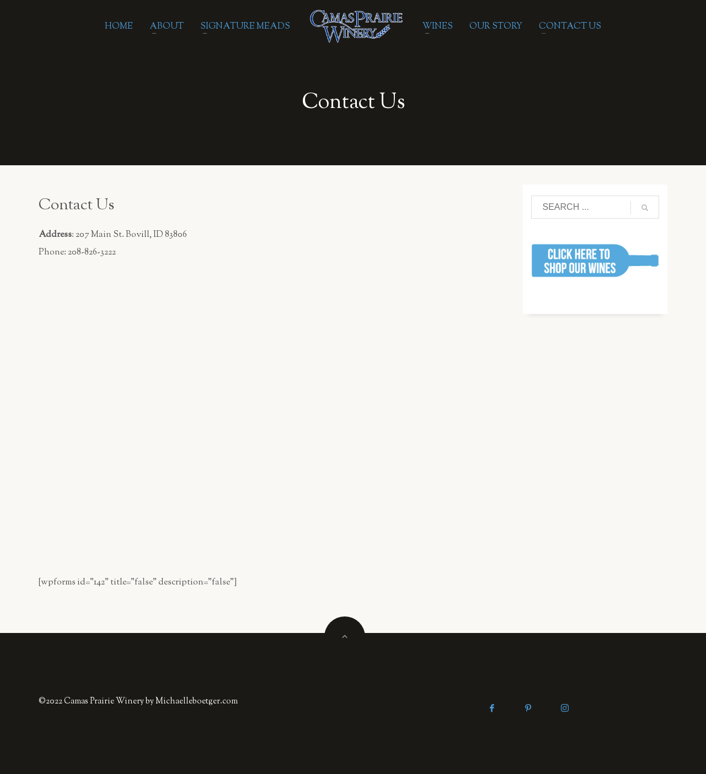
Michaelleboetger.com (197, 701)
